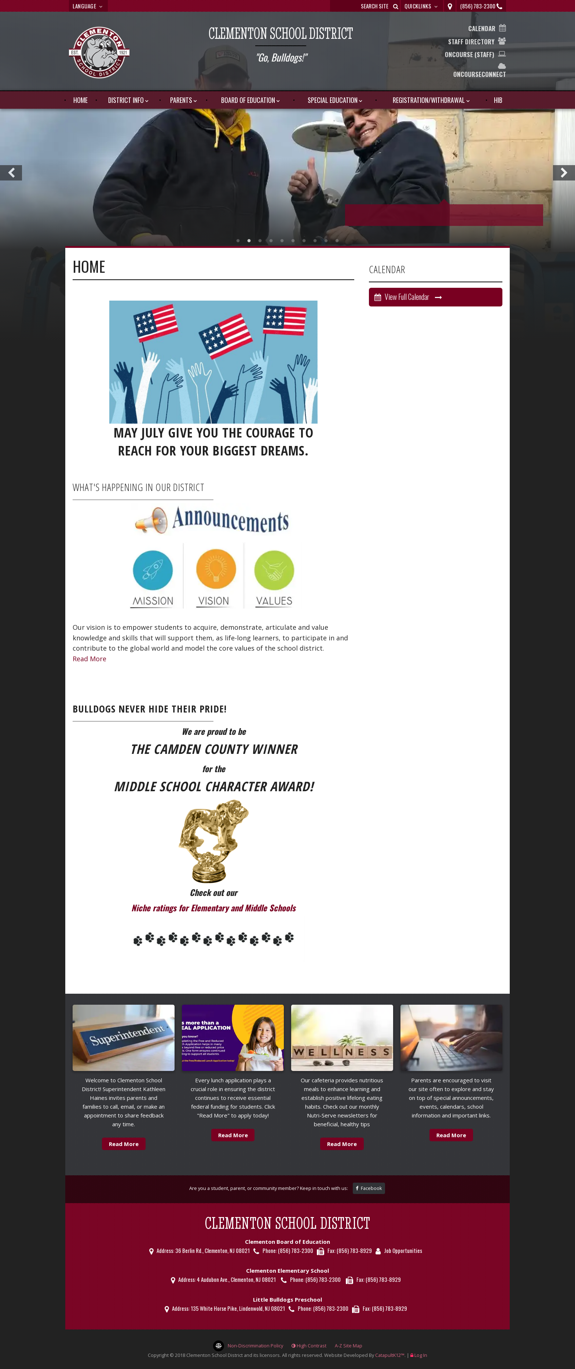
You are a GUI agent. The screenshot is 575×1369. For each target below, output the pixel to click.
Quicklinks (421, 6)
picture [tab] (249, 240)
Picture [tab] (238, 240)
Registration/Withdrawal (429, 100)
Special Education (333, 100)
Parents (181, 100)
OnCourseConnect (479, 74)
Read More (89, 658)
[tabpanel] (287, 176)
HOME (80, 100)
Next (564, 173)
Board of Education (248, 100)
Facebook (369, 1188)
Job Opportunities (403, 1250)
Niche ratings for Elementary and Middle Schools (213, 907)
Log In (420, 1355)
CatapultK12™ (389, 1355)
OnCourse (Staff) (469, 54)
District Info (126, 100)
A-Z (348, 1345)
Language (88, 6)
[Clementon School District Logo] (99, 54)
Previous (11, 173)
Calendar (481, 28)
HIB (498, 100)
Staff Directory (471, 41)
